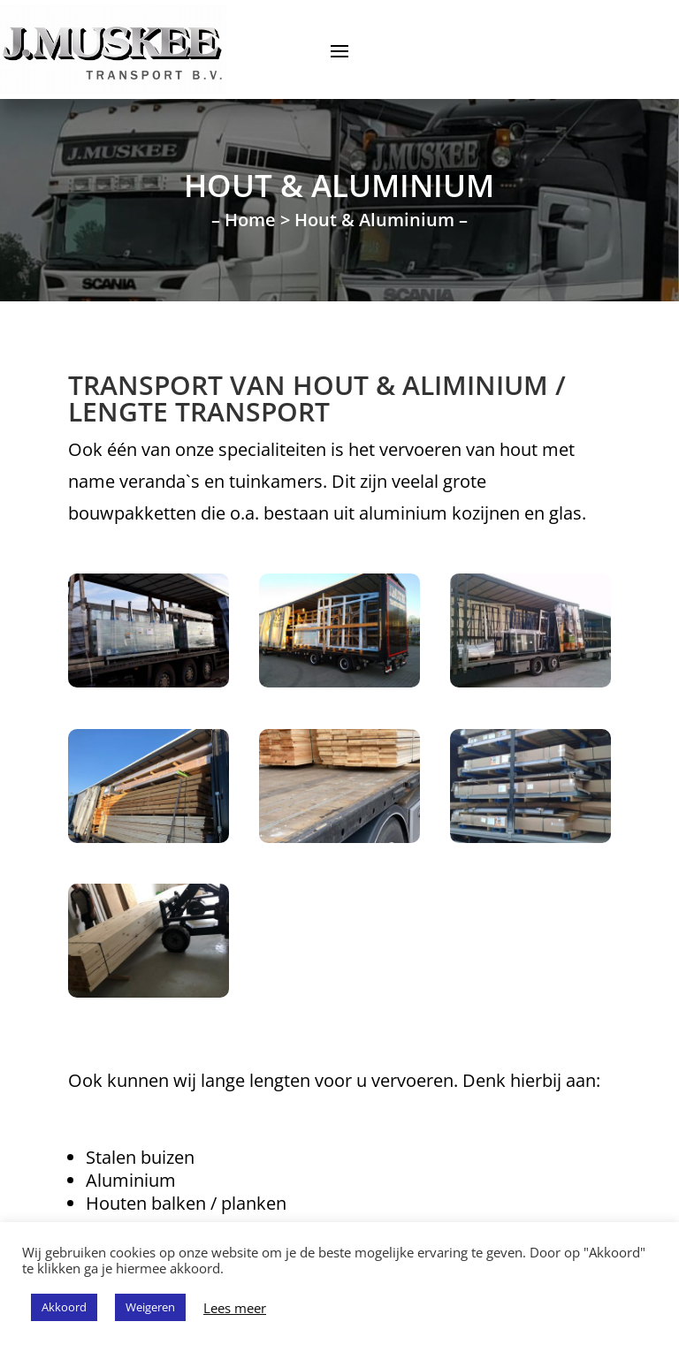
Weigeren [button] (150, 1307)
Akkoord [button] (64, 1307)
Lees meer (234, 1308)
